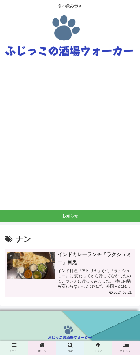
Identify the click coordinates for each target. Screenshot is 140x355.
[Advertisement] (70, 136)
